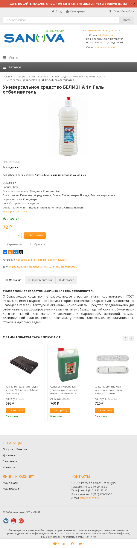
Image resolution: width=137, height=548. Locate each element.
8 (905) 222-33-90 (112, 30)
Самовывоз (10, 461)
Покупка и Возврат (15, 449)
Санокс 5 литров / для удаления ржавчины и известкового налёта (63, 390)
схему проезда (106, 47)
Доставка (9, 455)
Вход (57, 11)
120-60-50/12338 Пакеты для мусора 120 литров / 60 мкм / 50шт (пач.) (22, 390)
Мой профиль (11, 489)
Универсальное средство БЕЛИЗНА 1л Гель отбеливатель (43, 266)
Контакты (9, 467)
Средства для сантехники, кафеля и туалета (41, 259)
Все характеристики (15, 211)
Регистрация (76, 11)
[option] (23, 382)
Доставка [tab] (66, 280)
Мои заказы (10, 483)
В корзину (34, 235)
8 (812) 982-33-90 (92, 30)
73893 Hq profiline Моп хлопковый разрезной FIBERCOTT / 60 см (108, 390)
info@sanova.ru (107, 35)
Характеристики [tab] (40, 280)
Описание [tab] (13, 280)
